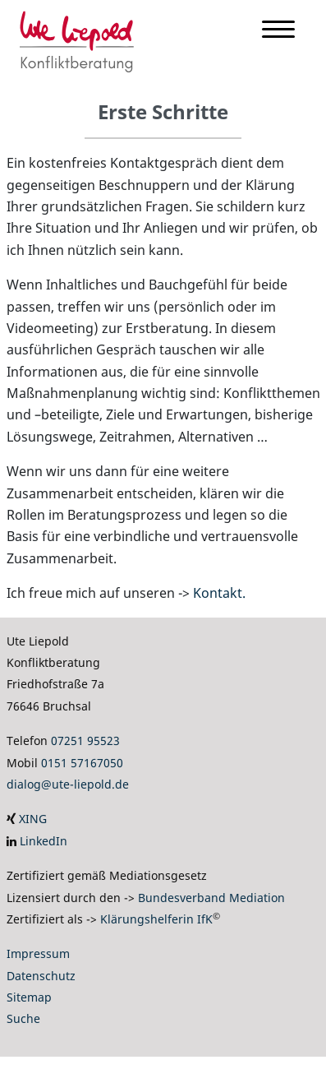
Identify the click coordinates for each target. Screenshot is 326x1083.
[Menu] (278, 32)
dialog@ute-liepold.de (68, 784)
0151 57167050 (82, 763)
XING (33, 818)
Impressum (38, 953)
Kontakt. (219, 593)
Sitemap (29, 997)
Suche (23, 1018)
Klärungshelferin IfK (156, 919)
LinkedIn (43, 841)
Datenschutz (41, 975)
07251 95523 (85, 740)
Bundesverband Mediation (211, 897)
